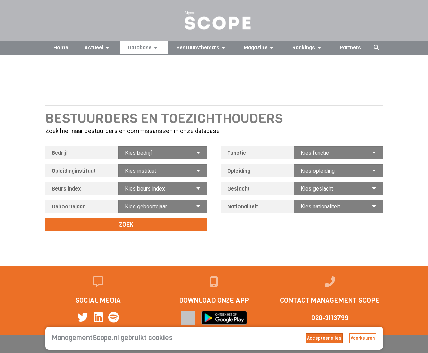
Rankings (307, 47)
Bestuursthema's (201, 47)
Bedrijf (60, 152)
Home (60, 47)
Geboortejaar (68, 206)
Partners (350, 47)
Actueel (97, 47)
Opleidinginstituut (74, 170)
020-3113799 (329, 317)
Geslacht (238, 188)
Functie (236, 152)
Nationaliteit (242, 206)
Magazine (260, 47)
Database (144, 47)
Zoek (126, 225)
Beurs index (66, 188)
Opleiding (238, 170)
